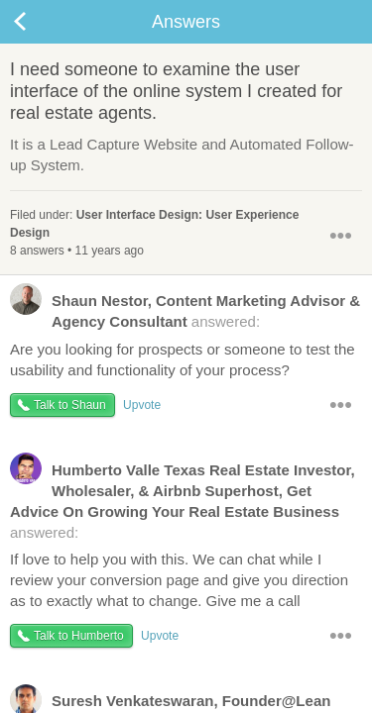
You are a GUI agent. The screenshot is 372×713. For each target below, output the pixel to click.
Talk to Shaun (70, 405)
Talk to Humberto (79, 636)
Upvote (142, 405)
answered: (185, 310)
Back (39, 22)
